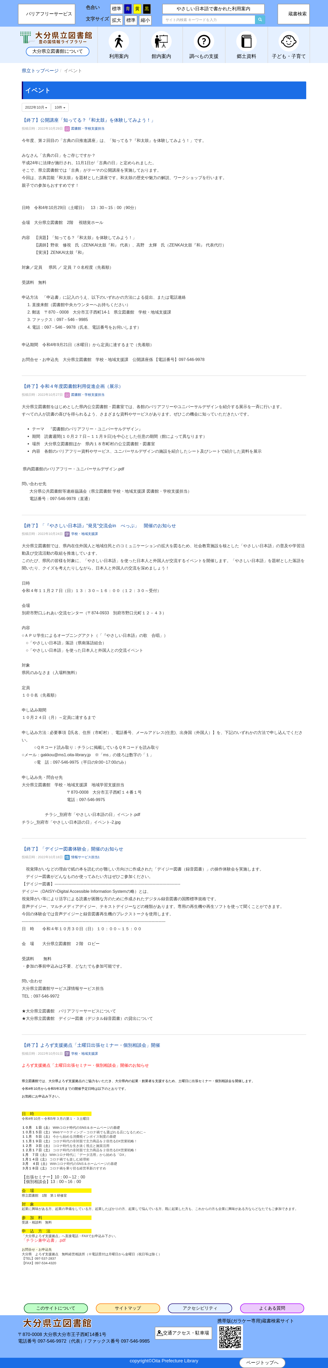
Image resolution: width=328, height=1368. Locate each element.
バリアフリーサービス (49, 13)
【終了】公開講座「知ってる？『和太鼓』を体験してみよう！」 (89, 120)
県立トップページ (40, 70)
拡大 (116, 20)
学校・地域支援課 (81, 534)
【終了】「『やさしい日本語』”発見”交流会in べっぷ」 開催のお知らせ (99, 525)
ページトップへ (262, 1362)
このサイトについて (55, 1308)
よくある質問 (272, 1308)
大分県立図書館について (57, 51)
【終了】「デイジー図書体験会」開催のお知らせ (72, 849)
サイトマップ (128, 1308)
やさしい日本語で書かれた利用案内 (213, 8)
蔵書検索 (297, 13)
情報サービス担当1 (82, 857)
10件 (60, 107)
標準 (116, 8)
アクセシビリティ (200, 1308)
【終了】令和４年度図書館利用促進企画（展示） (72, 386)
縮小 (145, 20)
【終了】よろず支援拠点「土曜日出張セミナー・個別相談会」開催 (91, 1045)
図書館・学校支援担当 (85, 128)
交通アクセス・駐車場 (186, 1332)
